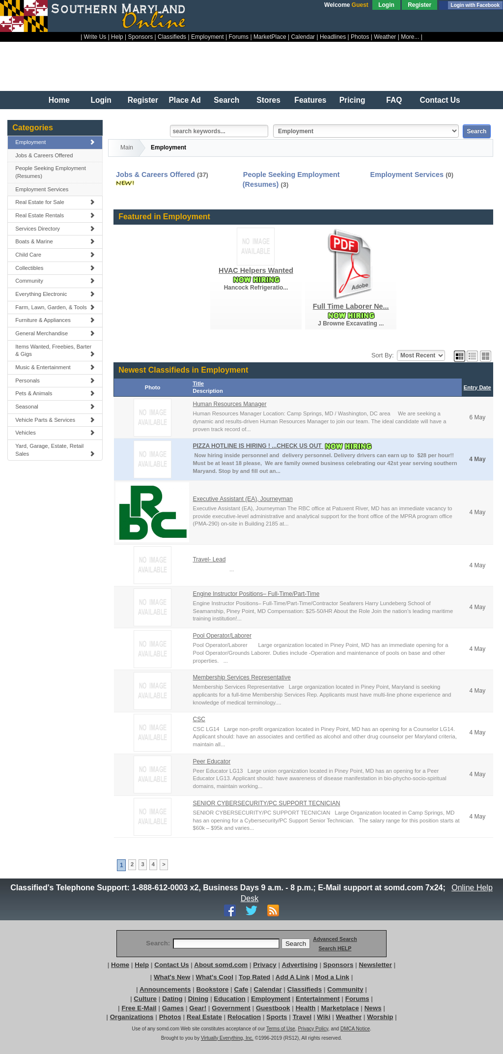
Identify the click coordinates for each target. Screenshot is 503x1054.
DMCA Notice (355, 1028)
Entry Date (477, 387)
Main (126, 147)
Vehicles (55, 433)
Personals (55, 380)
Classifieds (172, 36)
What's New (172, 977)
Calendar (303, 36)
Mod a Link (332, 977)
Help (117, 36)
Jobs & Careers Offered (44, 155)
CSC (199, 719)
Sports (276, 1017)
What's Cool (214, 977)
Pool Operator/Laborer (222, 635)
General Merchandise (55, 333)
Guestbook (273, 1008)
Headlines (333, 36)
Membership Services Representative (241, 677)
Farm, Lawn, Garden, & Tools (55, 307)
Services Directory (55, 229)
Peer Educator (211, 761)
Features (310, 100)
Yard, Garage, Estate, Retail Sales (55, 450)
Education (229, 998)
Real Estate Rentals (55, 215)
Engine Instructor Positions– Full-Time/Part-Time (256, 593)
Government (231, 1008)
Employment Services (41, 189)
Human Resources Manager (229, 404)
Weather (385, 36)
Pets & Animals (55, 393)
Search (226, 100)
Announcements (165, 989)
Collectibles (55, 268)
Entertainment (318, 998)
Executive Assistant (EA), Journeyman (242, 499)
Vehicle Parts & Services (55, 420)
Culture (145, 998)
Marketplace (340, 1008)
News (373, 1008)
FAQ (394, 100)
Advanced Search (335, 939)
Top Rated (254, 977)
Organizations (132, 1017)
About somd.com (221, 964)
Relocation (244, 1017)
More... (410, 36)
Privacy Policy (313, 1028)
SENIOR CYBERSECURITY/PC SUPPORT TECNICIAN (266, 803)
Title (198, 383)
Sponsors (140, 36)
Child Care (55, 255)
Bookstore (212, 989)
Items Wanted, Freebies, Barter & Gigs (55, 350)
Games (173, 1008)
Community (55, 281)
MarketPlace (269, 36)
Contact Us (439, 100)
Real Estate (204, 1017)
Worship (380, 1017)
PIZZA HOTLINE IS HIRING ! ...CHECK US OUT (258, 445)
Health (306, 1008)
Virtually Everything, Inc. (227, 1038)
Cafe (241, 989)
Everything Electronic (55, 294)
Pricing (352, 100)
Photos (360, 36)
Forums (238, 36)
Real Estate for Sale (55, 202)
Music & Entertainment (55, 367)
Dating (172, 998)
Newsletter (375, 964)
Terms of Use (280, 1028)
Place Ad (184, 100)
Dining (198, 998)
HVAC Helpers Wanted (256, 270)
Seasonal (55, 407)
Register (419, 4)
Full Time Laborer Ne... (351, 306)
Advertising (299, 964)
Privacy (264, 964)
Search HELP (334, 948)
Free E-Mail (138, 1008)
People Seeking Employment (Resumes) (50, 172)
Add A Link (292, 977)
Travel (302, 1017)
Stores (268, 100)
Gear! (197, 1008)
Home (59, 100)
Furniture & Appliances (55, 320)
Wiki (323, 1017)
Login (386, 4)
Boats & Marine (55, 241)
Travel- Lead (209, 559)
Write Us (95, 36)
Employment (207, 36)
